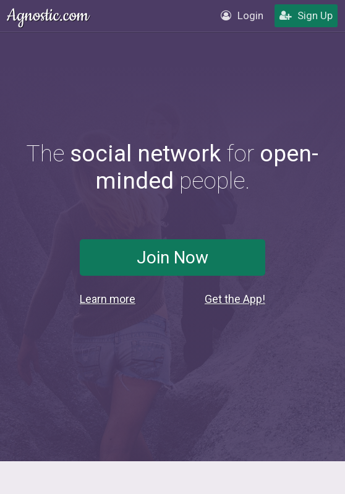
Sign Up (306, 15)
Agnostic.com (49, 16)
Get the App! (235, 298)
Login (242, 15)
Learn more (107, 298)
